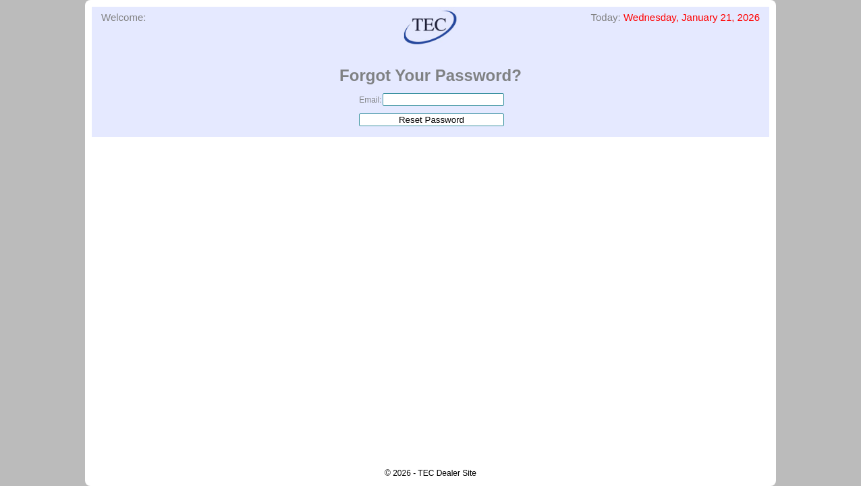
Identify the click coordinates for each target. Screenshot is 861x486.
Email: (370, 100)
